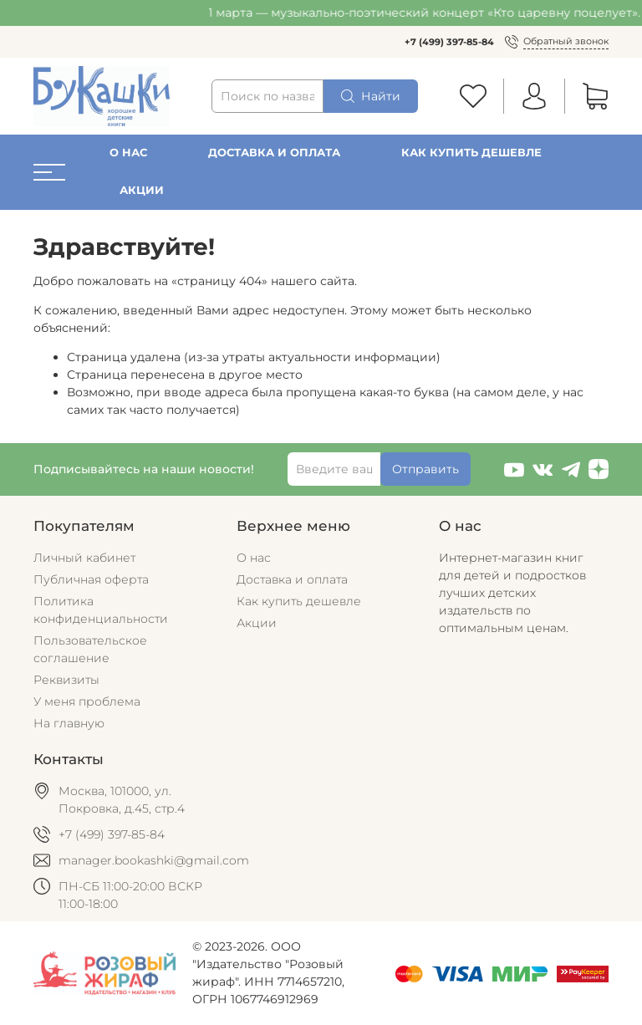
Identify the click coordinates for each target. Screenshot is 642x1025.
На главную (68, 723)
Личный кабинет (84, 557)
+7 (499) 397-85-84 (449, 42)
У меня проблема (86, 701)
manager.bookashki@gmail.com (154, 860)
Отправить (425, 469)
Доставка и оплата (274, 152)
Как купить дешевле (471, 152)
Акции (142, 190)
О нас (128, 152)
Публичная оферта (91, 579)
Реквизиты (66, 679)
